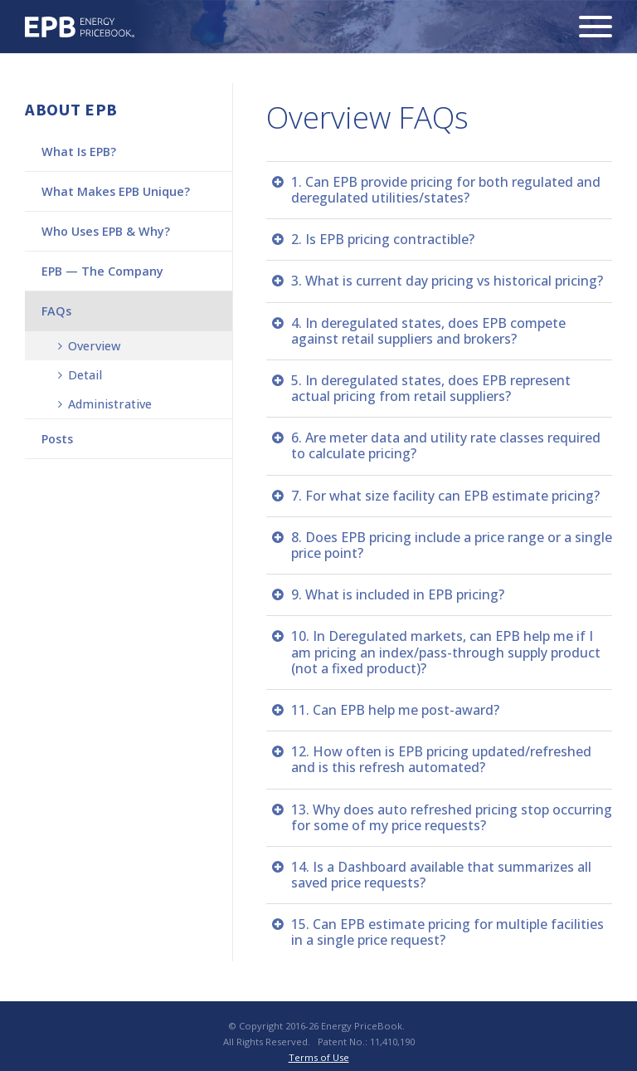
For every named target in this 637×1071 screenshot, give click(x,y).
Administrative (105, 404)
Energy (80, 27)
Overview (89, 346)
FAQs (56, 311)
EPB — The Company (102, 271)
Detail (80, 375)
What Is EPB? (78, 151)
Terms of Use (319, 1057)
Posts (57, 439)
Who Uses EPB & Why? (105, 231)
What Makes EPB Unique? (115, 191)
